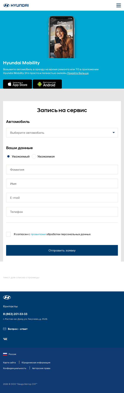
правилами (38, 234)
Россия (9, 354)
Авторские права (41, 368)
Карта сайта (9, 362)
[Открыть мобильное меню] (118, 5)
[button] (7, 297)
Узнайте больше (78, 73)
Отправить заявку (62, 250)
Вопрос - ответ (15, 328)
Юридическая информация (36, 362)
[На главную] (16, 5)
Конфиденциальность (14, 368)
